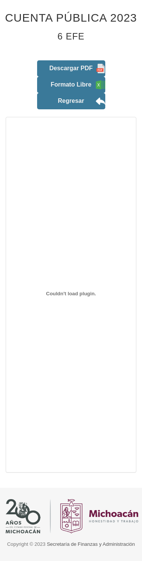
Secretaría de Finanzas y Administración (91, 544)
